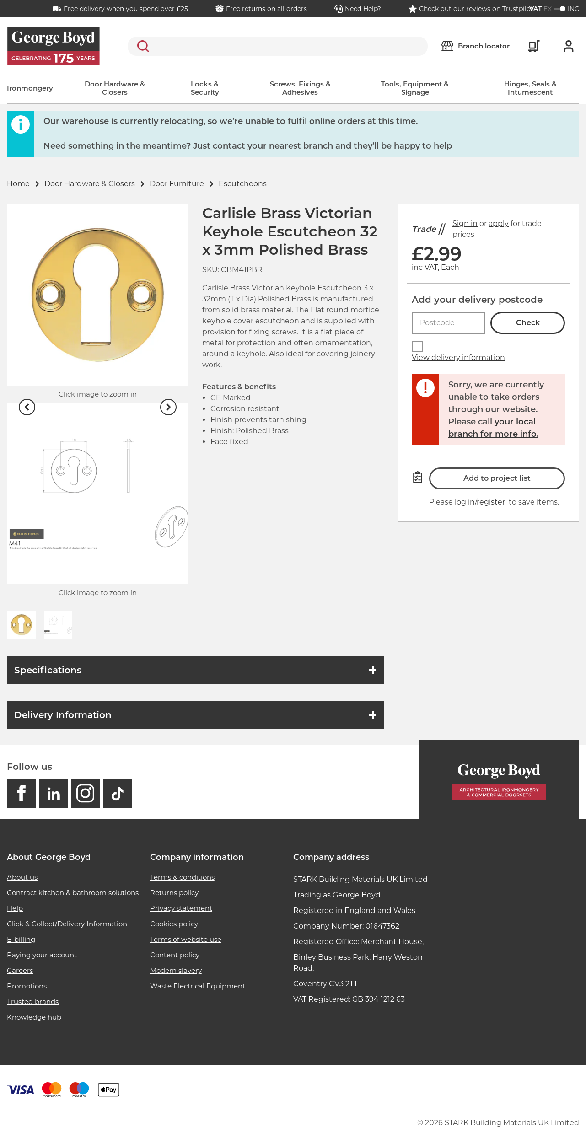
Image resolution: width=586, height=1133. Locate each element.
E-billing (21, 939)
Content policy (174, 954)
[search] (278, 46)
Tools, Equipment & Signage (415, 88)
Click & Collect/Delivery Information (67, 923)
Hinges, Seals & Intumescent (530, 88)
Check (528, 322)
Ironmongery (30, 88)
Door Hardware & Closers (115, 88)
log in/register (480, 502)
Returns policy (174, 892)
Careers (20, 970)
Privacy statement (181, 908)
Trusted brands (33, 1001)
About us (22, 877)
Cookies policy (174, 923)
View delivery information (458, 357)
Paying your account (42, 954)
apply (499, 223)
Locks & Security (205, 88)
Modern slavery (176, 970)
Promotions (27, 986)
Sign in (465, 223)
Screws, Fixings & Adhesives (300, 88)
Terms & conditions (182, 877)
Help (15, 908)
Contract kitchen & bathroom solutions (73, 892)
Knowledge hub (34, 1017)
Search (141, 46)
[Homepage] (499, 779)
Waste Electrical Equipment (197, 986)
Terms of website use (185, 939)
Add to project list (497, 478)
